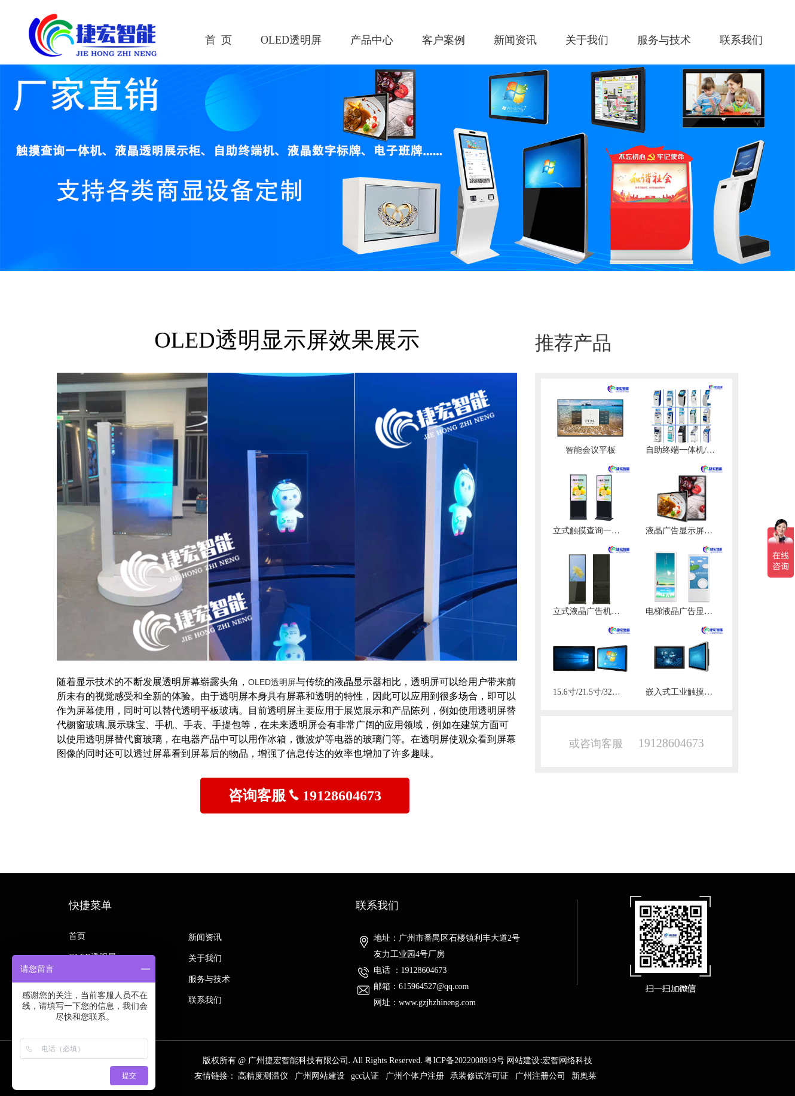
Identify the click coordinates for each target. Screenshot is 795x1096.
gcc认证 (365, 1076)
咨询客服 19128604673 (304, 795)
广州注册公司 (540, 1076)
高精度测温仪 (263, 1076)
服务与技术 (664, 40)
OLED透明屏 (291, 40)
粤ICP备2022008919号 (464, 1060)
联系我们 (741, 40)
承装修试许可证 (479, 1076)
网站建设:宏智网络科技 (549, 1060)
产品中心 (371, 40)
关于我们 (587, 40)
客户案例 (443, 40)
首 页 (218, 40)
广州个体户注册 (415, 1076)
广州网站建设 (320, 1076)
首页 (77, 936)
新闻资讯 (515, 40)
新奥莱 (584, 1076)
